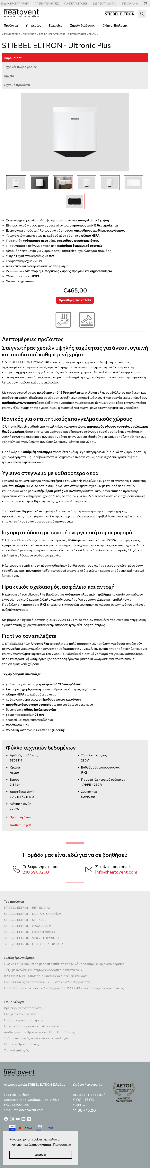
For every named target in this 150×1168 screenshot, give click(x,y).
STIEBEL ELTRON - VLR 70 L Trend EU (31, 938)
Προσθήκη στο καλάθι (75, 300)
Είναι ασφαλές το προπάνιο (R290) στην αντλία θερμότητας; (47, 982)
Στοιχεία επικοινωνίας (20, 1014)
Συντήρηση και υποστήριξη (23, 1020)
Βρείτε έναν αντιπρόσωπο (23, 1008)
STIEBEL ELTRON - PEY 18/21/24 (28, 907)
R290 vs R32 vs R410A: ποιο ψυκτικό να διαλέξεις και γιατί (46, 976)
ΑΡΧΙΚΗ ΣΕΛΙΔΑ (11, 34)
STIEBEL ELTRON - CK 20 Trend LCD (30, 932)
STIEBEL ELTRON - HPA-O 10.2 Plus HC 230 (35, 944)
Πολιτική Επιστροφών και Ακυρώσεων (31, 1026)
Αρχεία (9, 76)
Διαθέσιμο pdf (20, 825)
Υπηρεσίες (33, 25)
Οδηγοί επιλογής (16, 1050)
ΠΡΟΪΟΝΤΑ (29, 34)
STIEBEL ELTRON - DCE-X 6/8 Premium (32, 913)
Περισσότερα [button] (62, 1144)
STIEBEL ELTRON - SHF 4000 (25, 919)
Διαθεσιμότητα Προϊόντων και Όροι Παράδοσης (39, 1032)
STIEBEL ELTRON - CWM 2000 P (27, 925)
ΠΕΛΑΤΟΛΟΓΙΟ (104, 3)
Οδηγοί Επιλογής (115, 25)
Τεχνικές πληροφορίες (20, 67)
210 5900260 (36, 872)
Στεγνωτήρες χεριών (82, 34)
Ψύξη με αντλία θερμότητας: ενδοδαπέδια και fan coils (43, 970)
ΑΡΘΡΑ (15, 3)
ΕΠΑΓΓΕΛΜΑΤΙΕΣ (47, 3)
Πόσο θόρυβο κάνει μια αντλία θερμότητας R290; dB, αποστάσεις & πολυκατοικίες (64, 988)
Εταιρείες (55, 25)
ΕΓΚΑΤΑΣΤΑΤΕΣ (75, 3)
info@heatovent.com (116, 872)
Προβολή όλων (20, 817)
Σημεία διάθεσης (82, 25)
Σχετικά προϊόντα (17, 84)
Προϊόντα (11, 25)
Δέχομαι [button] (40, 1154)
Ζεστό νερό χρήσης (52, 34)
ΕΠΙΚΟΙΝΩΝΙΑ (130, 3)
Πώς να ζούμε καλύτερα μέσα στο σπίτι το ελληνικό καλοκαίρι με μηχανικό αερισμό (64, 964)
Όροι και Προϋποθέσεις (21, 1044)
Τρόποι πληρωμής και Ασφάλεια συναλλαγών (36, 1038)
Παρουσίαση (13, 58)
